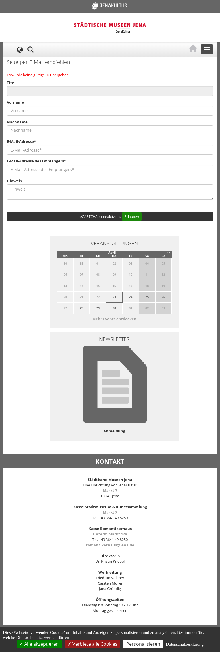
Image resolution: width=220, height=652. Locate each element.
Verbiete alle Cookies (92, 644)
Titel (11, 83)
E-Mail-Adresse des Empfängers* (36, 161)
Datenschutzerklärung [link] (185, 644)
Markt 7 (110, 490)
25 (147, 297)
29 (98, 308)
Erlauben (132, 216)
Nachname (17, 122)
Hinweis (14, 181)
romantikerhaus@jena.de (110, 545)
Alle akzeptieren (39, 644)
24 (130, 297)
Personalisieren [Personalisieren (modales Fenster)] (143, 644)
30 (114, 308)
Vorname (15, 102)
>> (168, 252)
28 (81, 308)
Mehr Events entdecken (114, 318)
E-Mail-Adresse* (21, 141)
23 (114, 297)
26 (163, 297)
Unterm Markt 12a (110, 534)
